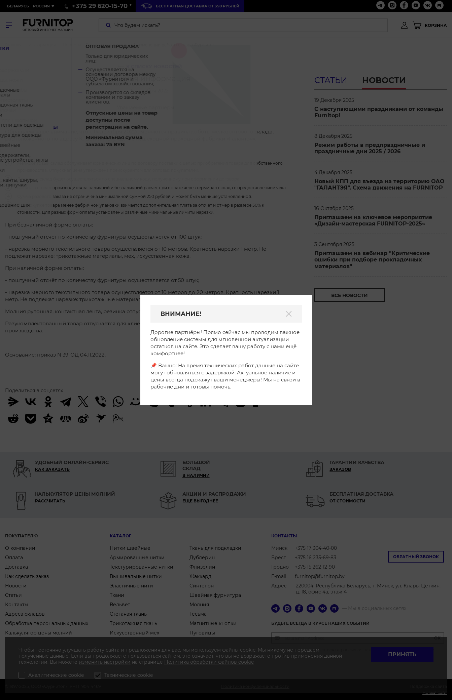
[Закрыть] (289, 314)
